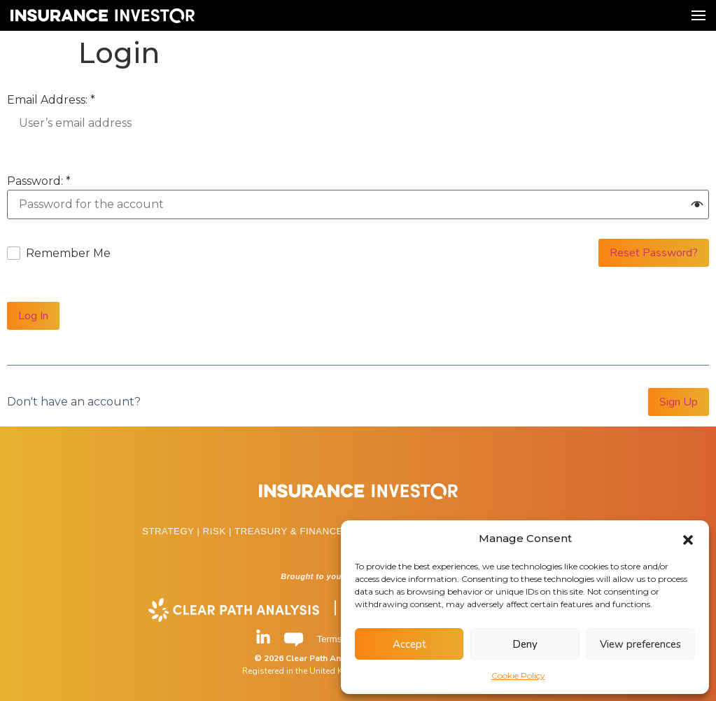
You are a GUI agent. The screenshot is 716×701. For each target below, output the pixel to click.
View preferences (640, 644)
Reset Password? (654, 253)
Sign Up (678, 402)
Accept (409, 644)
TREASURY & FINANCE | (293, 531)
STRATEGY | (172, 531)
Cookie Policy (518, 675)
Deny (525, 644)
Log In (33, 316)
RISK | (218, 531)
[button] (688, 539)
